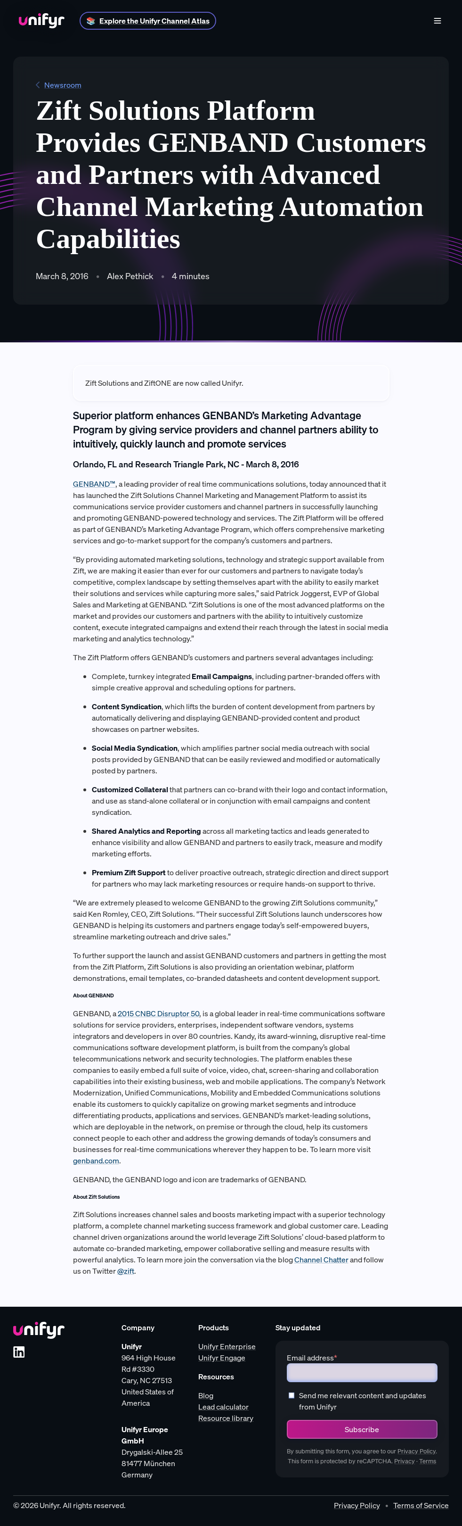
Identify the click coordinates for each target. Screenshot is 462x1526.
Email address (312, 1357)
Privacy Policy (416, 1451)
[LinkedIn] (18, 1352)
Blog (205, 1395)
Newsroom (58, 85)
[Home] (42, 20)
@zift (125, 1271)
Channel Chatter (321, 1259)
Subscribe (362, 1429)
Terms (427, 1461)
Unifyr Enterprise (227, 1346)
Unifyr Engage (221, 1357)
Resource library (225, 1418)
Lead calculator (223, 1407)
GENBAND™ (94, 484)
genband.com (96, 1160)
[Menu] (437, 21)
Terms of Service (421, 1505)
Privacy (404, 1461)
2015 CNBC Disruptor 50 (158, 1013)
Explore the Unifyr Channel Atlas (154, 21)
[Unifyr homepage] (39, 1330)
